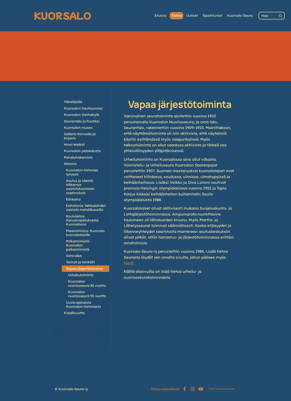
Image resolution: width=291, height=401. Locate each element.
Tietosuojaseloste (165, 389)
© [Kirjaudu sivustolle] (56, 389)
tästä (128, 263)
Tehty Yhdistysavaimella (221, 388)
